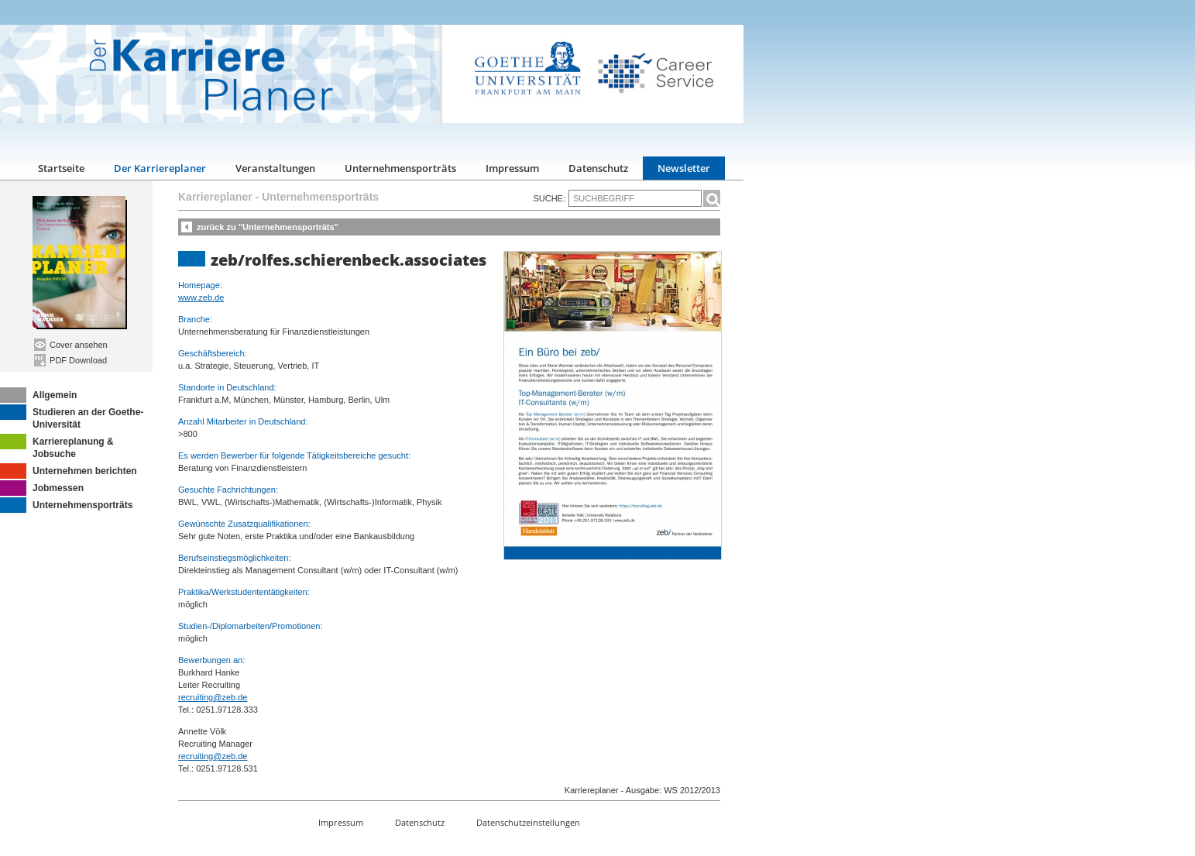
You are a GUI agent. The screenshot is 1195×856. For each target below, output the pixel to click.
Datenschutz (598, 168)
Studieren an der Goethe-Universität (71, 417)
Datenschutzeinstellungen (528, 822)
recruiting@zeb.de (212, 697)
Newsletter (684, 168)
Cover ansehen (71, 344)
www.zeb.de (201, 297)
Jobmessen (42, 488)
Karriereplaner (215, 197)
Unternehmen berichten (68, 471)
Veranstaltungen (275, 168)
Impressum (512, 168)
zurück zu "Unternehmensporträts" (267, 227)
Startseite (61, 168)
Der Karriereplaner (160, 168)
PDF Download (70, 360)
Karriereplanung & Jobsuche (57, 446)
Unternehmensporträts (400, 168)
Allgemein (38, 395)
